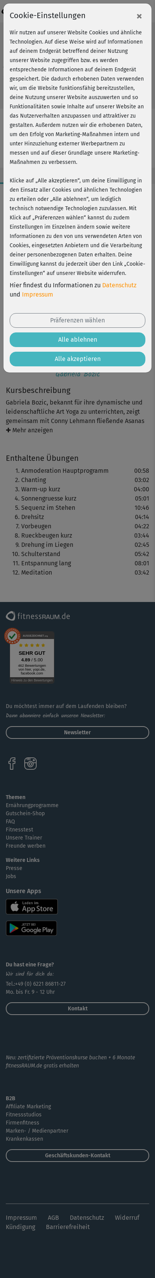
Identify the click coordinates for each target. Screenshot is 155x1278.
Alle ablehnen (77, 339)
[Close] (139, 16)
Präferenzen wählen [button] (77, 320)
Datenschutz (119, 285)
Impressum (37, 294)
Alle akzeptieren (78, 358)
